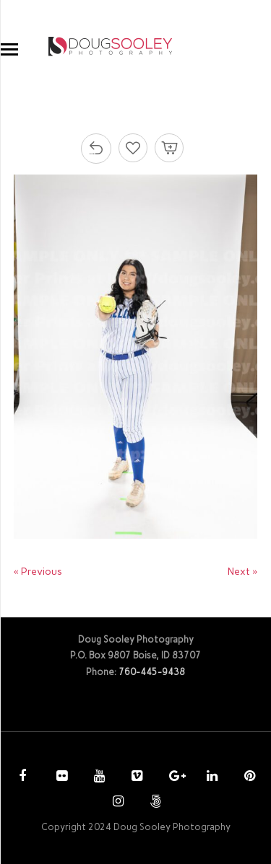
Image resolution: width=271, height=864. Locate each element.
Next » (242, 571)
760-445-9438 (152, 671)
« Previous (38, 571)
